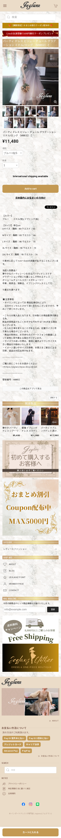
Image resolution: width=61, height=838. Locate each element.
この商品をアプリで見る (30, 389)
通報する (53, 398)
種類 (4, 148)
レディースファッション (15, 549)
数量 (4, 160)
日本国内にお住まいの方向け (30, 198)
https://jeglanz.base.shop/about (21, 367)
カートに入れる (31, 832)
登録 (53, 609)
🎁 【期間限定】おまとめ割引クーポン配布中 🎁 (30, 25)
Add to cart (31, 188)
